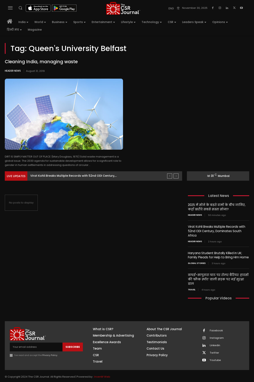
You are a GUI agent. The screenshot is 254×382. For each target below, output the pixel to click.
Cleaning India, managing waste (41, 62)
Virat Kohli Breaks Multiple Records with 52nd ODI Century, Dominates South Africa (216, 230)
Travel (191, 288)
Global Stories (197, 262)
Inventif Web (102, 375)
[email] (36, 345)
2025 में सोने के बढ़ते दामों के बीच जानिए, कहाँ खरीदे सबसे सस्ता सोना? (216, 207)
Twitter (214, 351)
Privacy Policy (49, 353)
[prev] (169, 175)
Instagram (217, 336)
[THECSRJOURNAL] (123, 8)
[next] (176, 175)
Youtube (215, 358)
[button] (20, 8)
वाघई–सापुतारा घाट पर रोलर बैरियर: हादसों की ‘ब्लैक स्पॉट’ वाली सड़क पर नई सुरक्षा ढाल (218, 278)
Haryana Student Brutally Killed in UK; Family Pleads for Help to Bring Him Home (218, 254)
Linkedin (215, 344)
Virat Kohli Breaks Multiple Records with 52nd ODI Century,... (73, 176)
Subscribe (72, 345)
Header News (13, 70)
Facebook (216, 329)
